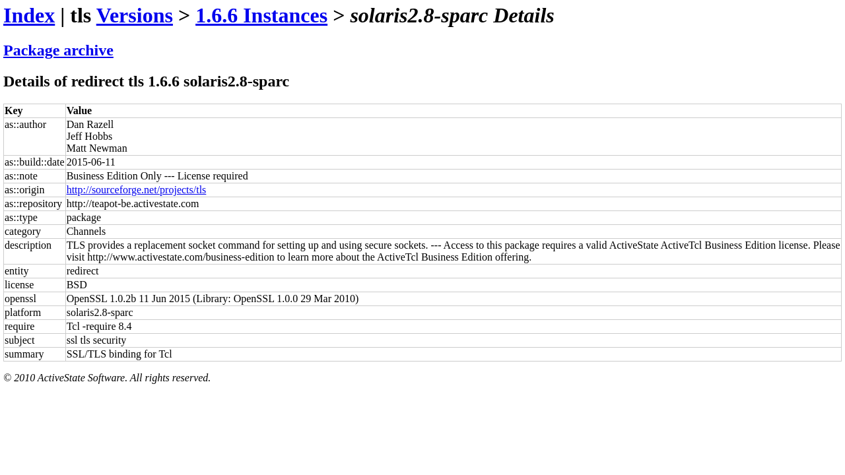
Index (29, 15)
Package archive (58, 50)
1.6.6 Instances (261, 15)
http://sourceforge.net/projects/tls (137, 189)
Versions (134, 15)
